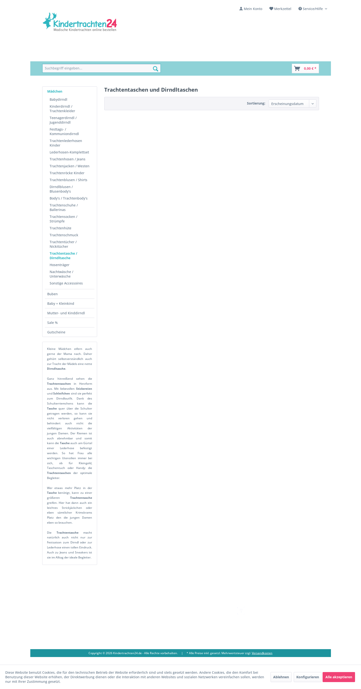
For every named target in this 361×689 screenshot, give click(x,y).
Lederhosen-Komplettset (69, 152)
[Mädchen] (76, 56)
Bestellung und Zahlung (199, 621)
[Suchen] (156, 69)
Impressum (132, 632)
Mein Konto (253, 8)
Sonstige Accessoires (66, 283)
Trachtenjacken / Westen (69, 166)
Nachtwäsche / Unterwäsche (61, 274)
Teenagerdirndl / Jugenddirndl (63, 120)
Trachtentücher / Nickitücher (63, 244)
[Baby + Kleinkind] (123, 56)
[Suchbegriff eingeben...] (101, 68)
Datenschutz (190, 638)
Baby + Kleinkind (60, 303)
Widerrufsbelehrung (196, 626)
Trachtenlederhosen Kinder (66, 142)
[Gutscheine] (219, 56)
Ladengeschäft (134, 621)
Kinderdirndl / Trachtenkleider (62, 108)
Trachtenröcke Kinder (67, 173)
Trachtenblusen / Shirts (68, 180)
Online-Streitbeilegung (198, 632)
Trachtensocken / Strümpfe (63, 218)
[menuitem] (251, 9)
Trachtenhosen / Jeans (67, 159)
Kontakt (129, 609)
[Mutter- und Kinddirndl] (165, 56)
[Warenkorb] (305, 68)
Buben (52, 294)
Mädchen (54, 91)
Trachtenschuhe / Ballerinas (64, 207)
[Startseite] (53, 56)
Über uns (130, 615)
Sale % (52, 322)
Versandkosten (192, 609)
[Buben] (97, 56)
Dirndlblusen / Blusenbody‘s (61, 189)
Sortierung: (256, 103)
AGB (183, 643)
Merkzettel (282, 8)
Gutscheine (56, 332)
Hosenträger (59, 265)
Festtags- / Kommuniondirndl (64, 131)
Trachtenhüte (60, 228)
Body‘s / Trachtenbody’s (69, 198)
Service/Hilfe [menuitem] (311, 8)
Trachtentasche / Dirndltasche (63, 255)
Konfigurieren (307, 677)
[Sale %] (197, 56)
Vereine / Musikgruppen (142, 626)
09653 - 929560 (59, 621)
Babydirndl (58, 99)
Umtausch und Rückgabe (200, 615)
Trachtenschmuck (64, 235)
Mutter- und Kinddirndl (66, 313)
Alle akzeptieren (338, 677)
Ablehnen (281, 677)
